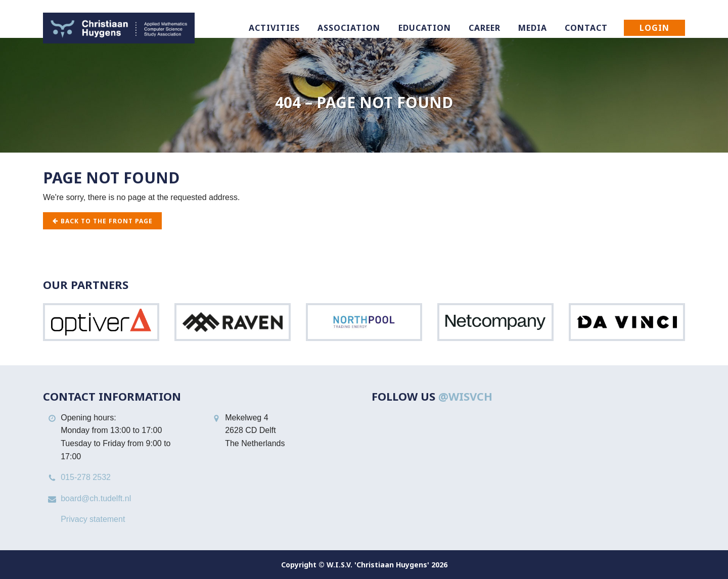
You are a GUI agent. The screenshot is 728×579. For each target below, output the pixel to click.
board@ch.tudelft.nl (96, 498)
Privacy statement (93, 519)
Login (654, 27)
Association (348, 27)
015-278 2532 (86, 477)
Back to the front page (102, 221)
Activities (274, 27)
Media (532, 27)
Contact (586, 27)
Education (424, 27)
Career (484, 27)
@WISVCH (465, 396)
